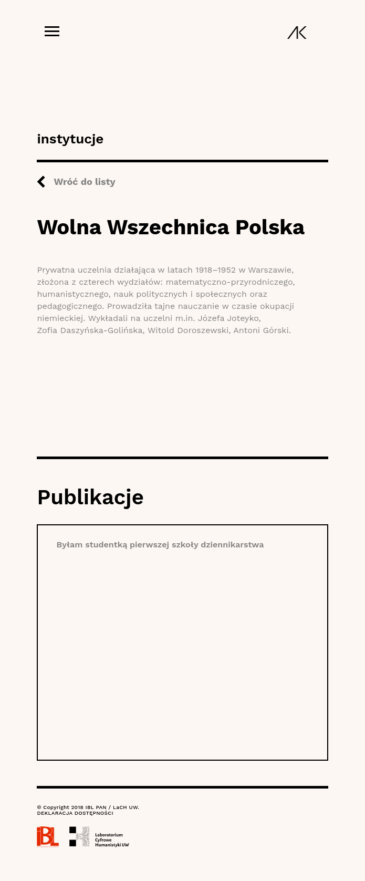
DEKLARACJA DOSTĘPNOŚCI (75, 813)
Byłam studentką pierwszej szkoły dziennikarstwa (160, 545)
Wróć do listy (84, 181)
